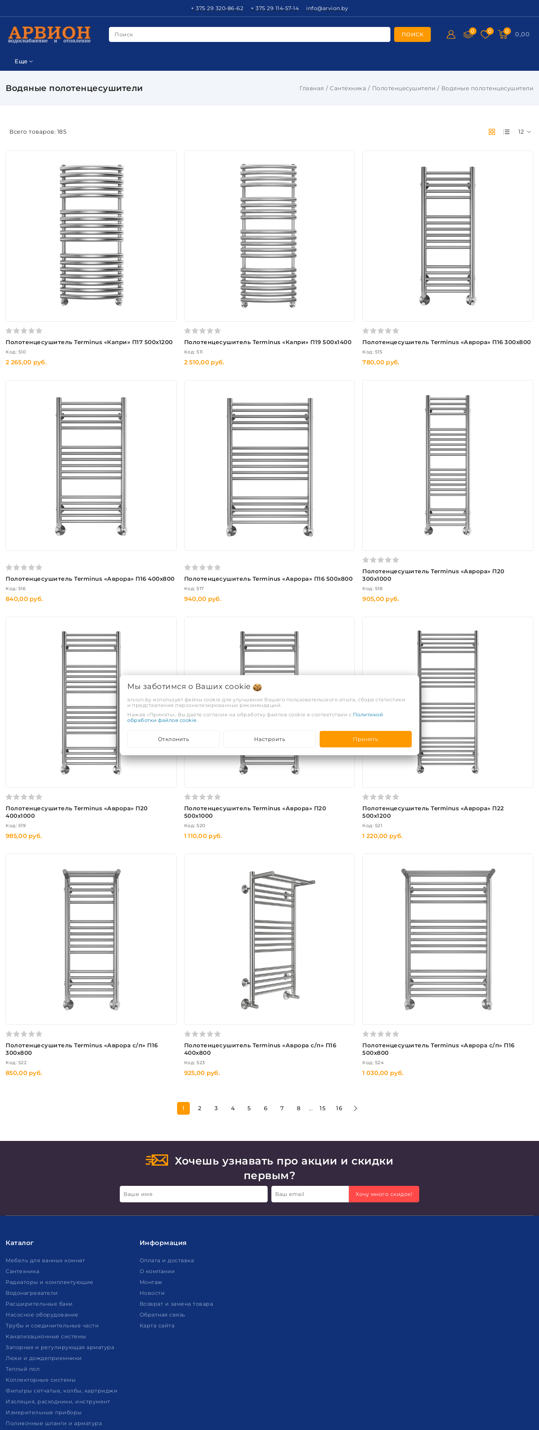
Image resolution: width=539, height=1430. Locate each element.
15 (378, 968)
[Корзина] (522, 34)
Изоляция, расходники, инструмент (59, 1262)
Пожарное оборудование (44, 1294)
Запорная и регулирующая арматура (61, 1207)
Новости (153, 1153)
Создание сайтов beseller (498, 1423)
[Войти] (451, 34)
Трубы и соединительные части (53, 1185)
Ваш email (290, 1054)
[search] (412, 34)
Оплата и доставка (168, 1120)
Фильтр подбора (33, 128)
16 (395, 968)
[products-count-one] (506, 131)
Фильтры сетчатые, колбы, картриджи (62, 1251)
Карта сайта (158, 1185)
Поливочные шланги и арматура (55, 1283)
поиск (124, 34)
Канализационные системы (47, 1196)
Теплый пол (24, 1229)
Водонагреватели (33, 1153)
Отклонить (173, 739)
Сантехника (348, 88)
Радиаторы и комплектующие (50, 1142)
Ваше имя (138, 1054)
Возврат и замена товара (177, 1164)
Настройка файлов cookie (43, 1403)
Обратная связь (163, 1175)
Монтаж (152, 1142)
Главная (311, 88)
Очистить (55, 817)
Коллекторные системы (41, 1240)
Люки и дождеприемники (44, 1218)
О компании (158, 1131)
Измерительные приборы (44, 1272)
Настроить (270, 739)
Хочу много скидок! (384, 1054)
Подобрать (55, 800)
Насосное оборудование (43, 1175)
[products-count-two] (491, 131)
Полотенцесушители (404, 88)
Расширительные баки (40, 1164)
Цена (14, 184)
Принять (365, 739)
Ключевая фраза (33, 147)
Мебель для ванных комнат (46, 1120)
